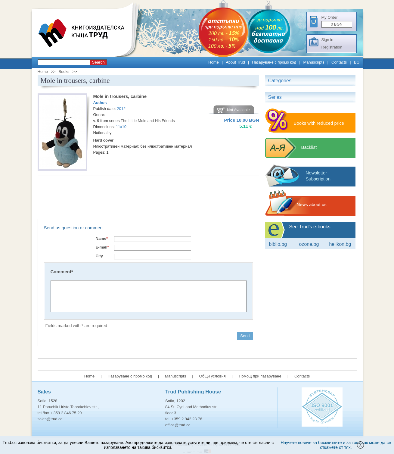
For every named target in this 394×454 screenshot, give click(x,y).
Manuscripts (313, 62)
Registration (331, 47)
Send (245, 335)
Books (63, 71)
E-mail (102, 247)
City (99, 256)
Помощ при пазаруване (260, 376)
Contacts (339, 62)
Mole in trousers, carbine (120, 96)
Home (213, 62)
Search (98, 62)
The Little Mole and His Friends (148, 120)
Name (102, 238)
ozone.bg (309, 244)
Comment (62, 271)
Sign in (327, 39)
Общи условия (212, 376)
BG (357, 62)
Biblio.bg (278, 244)
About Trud (235, 62)
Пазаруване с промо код (274, 62)
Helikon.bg (340, 244)
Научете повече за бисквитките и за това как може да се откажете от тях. (336, 445)
